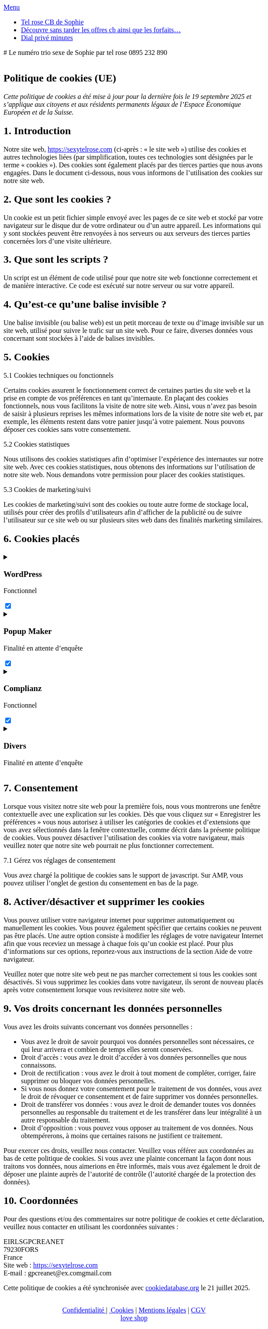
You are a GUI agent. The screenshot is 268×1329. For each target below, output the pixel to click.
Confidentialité (84, 1310)
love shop (134, 1318)
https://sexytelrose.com (80, 149)
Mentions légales (162, 1310)
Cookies (121, 1310)
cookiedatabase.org (172, 1288)
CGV (198, 1310)
